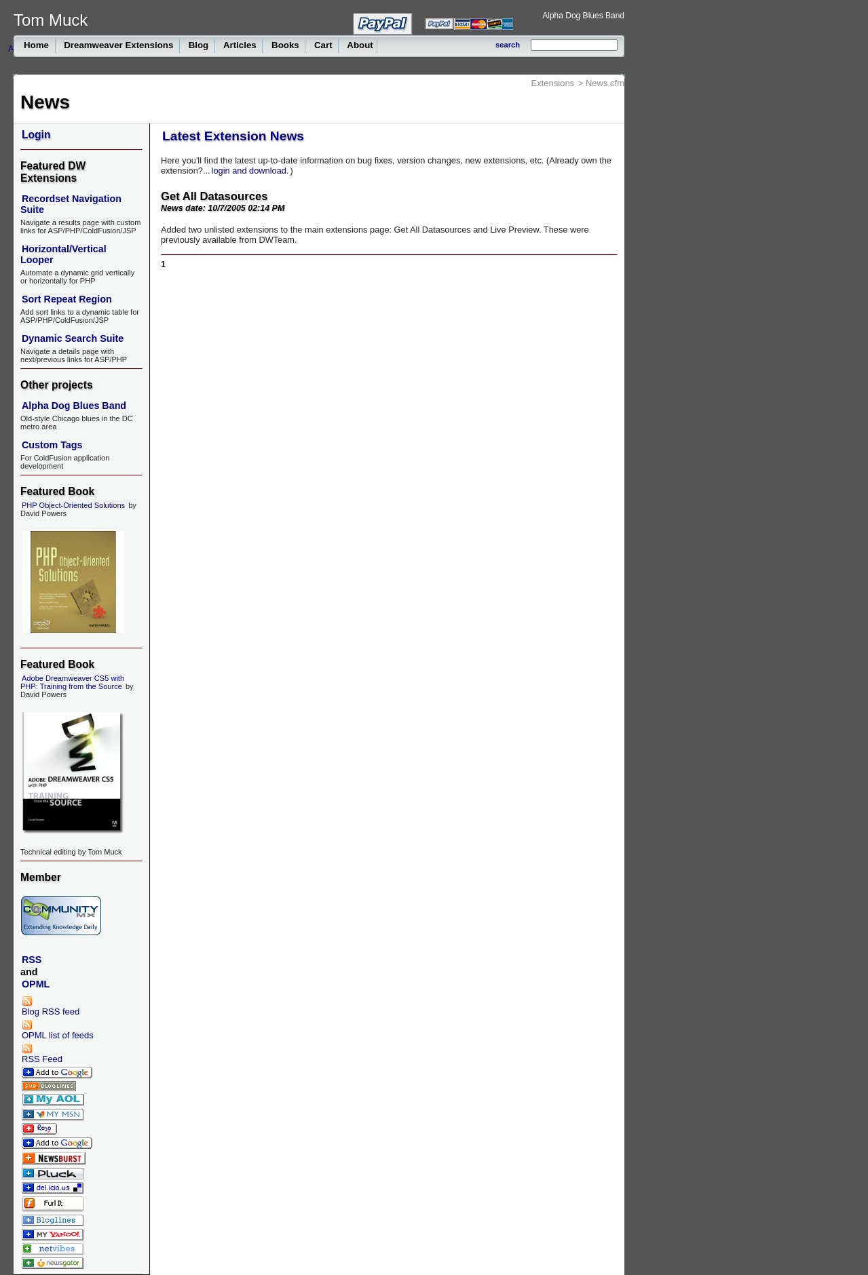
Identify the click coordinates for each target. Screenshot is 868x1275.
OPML (36, 984)
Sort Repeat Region (67, 299)
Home (38, 45)
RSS (31, 959)
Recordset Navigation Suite (70, 204)
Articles (240, 45)
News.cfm (605, 83)
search (507, 45)
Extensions (553, 83)
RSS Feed (42, 1053)
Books (285, 45)
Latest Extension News (233, 136)
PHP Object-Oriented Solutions (73, 505)
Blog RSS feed (50, 1006)
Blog (198, 45)
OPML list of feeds (58, 1029)
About (359, 45)
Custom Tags (52, 444)
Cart (323, 45)
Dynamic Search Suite (73, 338)
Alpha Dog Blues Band (583, 15)
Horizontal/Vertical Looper (63, 254)
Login (36, 134)
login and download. (250, 170)
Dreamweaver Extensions (119, 45)
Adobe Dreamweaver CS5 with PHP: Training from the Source (72, 682)
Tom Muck (51, 20)
